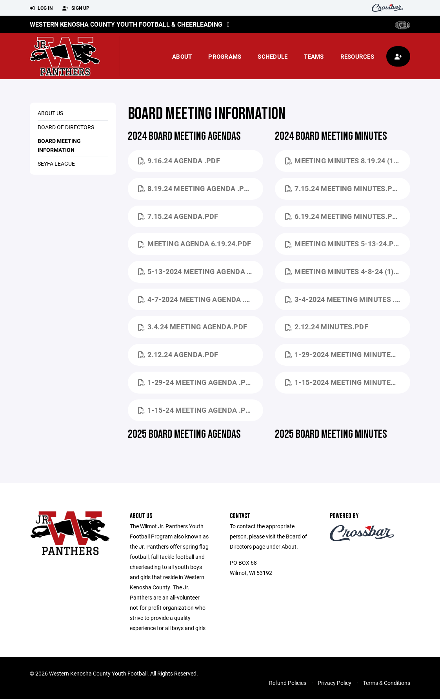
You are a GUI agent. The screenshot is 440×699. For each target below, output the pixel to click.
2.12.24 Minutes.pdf (326, 326)
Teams (314, 56)
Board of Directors (66, 127)
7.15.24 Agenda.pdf (178, 216)
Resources (357, 56)
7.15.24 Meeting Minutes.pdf (343, 188)
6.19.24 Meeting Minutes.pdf (343, 216)
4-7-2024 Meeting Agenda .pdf (198, 299)
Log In (41, 8)
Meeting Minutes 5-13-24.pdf (344, 243)
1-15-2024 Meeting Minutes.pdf (347, 382)
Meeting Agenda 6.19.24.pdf (194, 243)
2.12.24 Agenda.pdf (178, 354)
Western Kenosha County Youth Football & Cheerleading (126, 24)
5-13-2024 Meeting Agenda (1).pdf (200, 271)
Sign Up (75, 8)
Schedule (272, 56)
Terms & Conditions (386, 682)
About (182, 56)
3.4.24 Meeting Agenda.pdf (192, 326)
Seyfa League (56, 163)
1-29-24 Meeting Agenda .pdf (196, 382)
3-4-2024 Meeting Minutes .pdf (347, 299)
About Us (50, 113)
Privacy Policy (334, 682)
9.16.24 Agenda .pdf (179, 160)
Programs (224, 56)
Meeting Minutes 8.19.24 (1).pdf (347, 160)
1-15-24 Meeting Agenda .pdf (196, 410)
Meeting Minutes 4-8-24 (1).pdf (347, 271)
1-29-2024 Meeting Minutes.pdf (347, 354)
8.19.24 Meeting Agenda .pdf (195, 188)
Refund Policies (287, 682)
